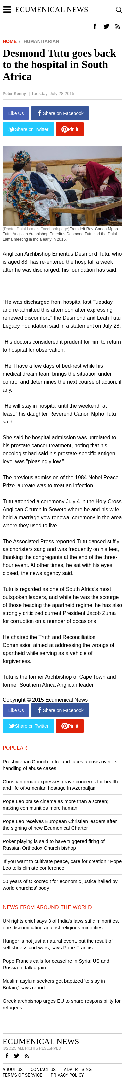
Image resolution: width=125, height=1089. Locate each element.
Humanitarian (41, 41)
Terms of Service (22, 1075)
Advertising (78, 1069)
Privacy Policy (67, 1075)
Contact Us (43, 1069)
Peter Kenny (14, 93)
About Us (13, 1069)
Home (10, 41)
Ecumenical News (51, 9)
